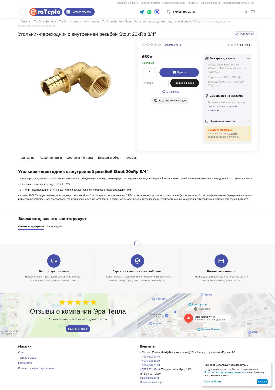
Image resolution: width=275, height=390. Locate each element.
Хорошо (262, 381)
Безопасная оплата (221, 269)
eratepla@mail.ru (149, 375)
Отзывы (127, 156)
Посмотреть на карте (152, 379)
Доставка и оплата (77, 156)
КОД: (230, 45)
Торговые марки (27, 355)
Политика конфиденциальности (36, 365)
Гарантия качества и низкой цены (137, 269)
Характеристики (49, 156)
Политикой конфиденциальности (222, 372)
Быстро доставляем (54, 269)
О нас (21, 349)
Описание (27, 156)
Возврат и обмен (105, 156)
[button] (246, 34)
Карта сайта (25, 360)
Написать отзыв (78, 326)
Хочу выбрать (211, 381)
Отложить (170, 92)
